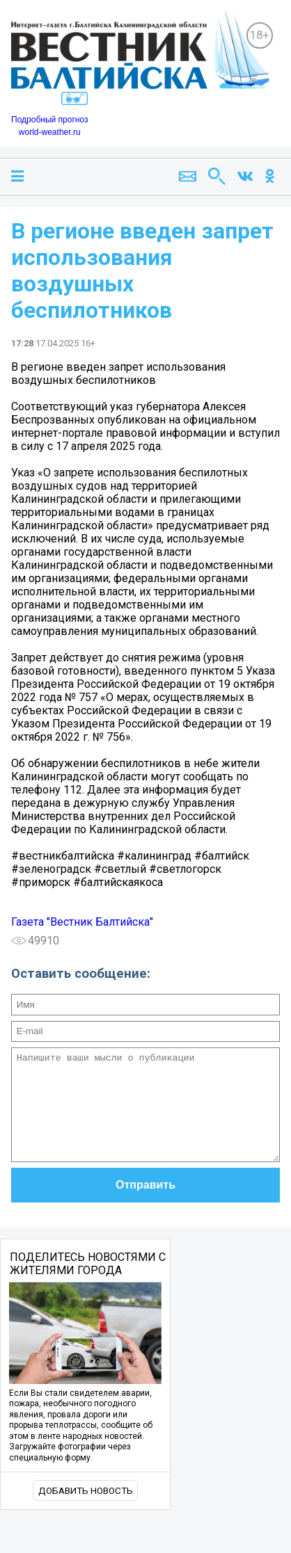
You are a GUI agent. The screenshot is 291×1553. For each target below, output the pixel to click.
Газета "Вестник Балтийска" (82, 921)
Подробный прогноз (49, 119)
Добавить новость (85, 1511)
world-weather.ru (50, 132)
